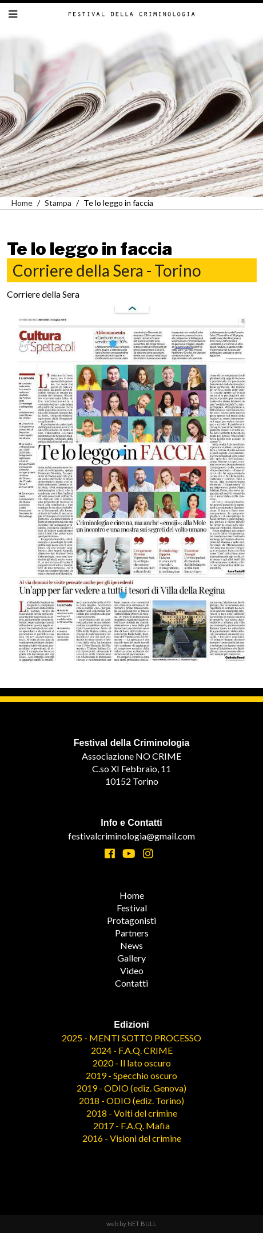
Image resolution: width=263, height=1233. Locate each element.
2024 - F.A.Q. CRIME (132, 1050)
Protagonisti (131, 920)
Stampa (58, 203)
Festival (132, 907)
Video (132, 970)
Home (22, 203)
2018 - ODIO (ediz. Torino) (131, 1100)
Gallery (131, 957)
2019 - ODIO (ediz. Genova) (131, 1087)
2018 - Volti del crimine (131, 1113)
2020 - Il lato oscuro (132, 1062)
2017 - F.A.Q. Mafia (131, 1125)
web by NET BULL (131, 1223)
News (131, 945)
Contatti (131, 983)
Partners (132, 932)
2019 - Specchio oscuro (131, 1075)
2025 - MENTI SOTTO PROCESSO (131, 1037)
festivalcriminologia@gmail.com (131, 835)
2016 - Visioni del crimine (131, 1138)
